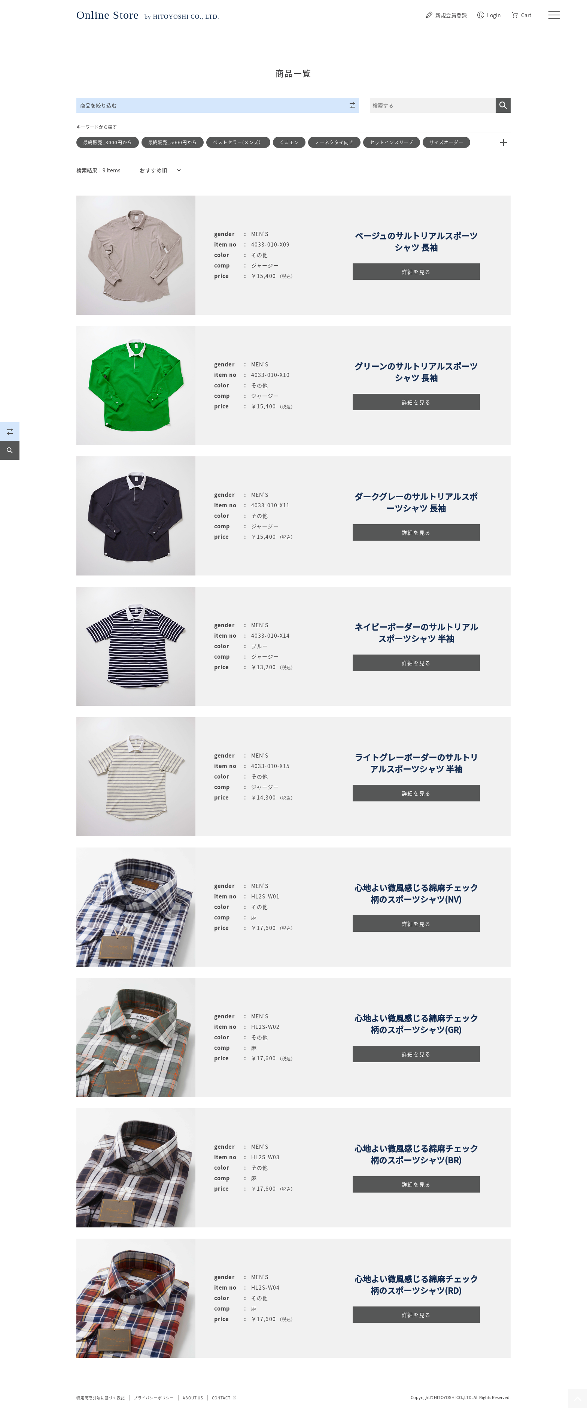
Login (494, 15)
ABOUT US (193, 1398)
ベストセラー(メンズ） (238, 142)
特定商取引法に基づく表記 (100, 1398)
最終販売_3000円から (107, 142)
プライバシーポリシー (154, 1398)
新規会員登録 (451, 15)
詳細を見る (416, 271)
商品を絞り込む (217, 105)
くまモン (289, 142)
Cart (526, 15)
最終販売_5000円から (172, 142)
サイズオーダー (446, 142)
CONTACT (221, 1398)
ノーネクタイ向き (334, 142)
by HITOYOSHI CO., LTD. (147, 16)
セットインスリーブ (391, 142)
